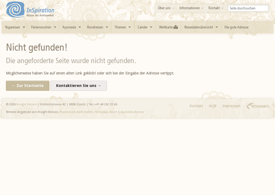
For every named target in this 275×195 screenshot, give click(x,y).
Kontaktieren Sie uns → (78, 85)
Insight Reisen (27, 104)
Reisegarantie (258, 106)
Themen (120, 27)
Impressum (231, 106)
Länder (143, 27)
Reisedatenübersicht (198, 27)
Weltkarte (168, 27)
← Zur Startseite (28, 85)
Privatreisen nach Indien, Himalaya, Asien (88, 112)
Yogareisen (12, 27)
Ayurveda (69, 27)
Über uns (164, 8)
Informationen (190, 8)
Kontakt (214, 8)
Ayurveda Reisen (132, 112)
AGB (212, 106)
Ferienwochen (41, 27)
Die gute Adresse (236, 27)
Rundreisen (95, 27)
